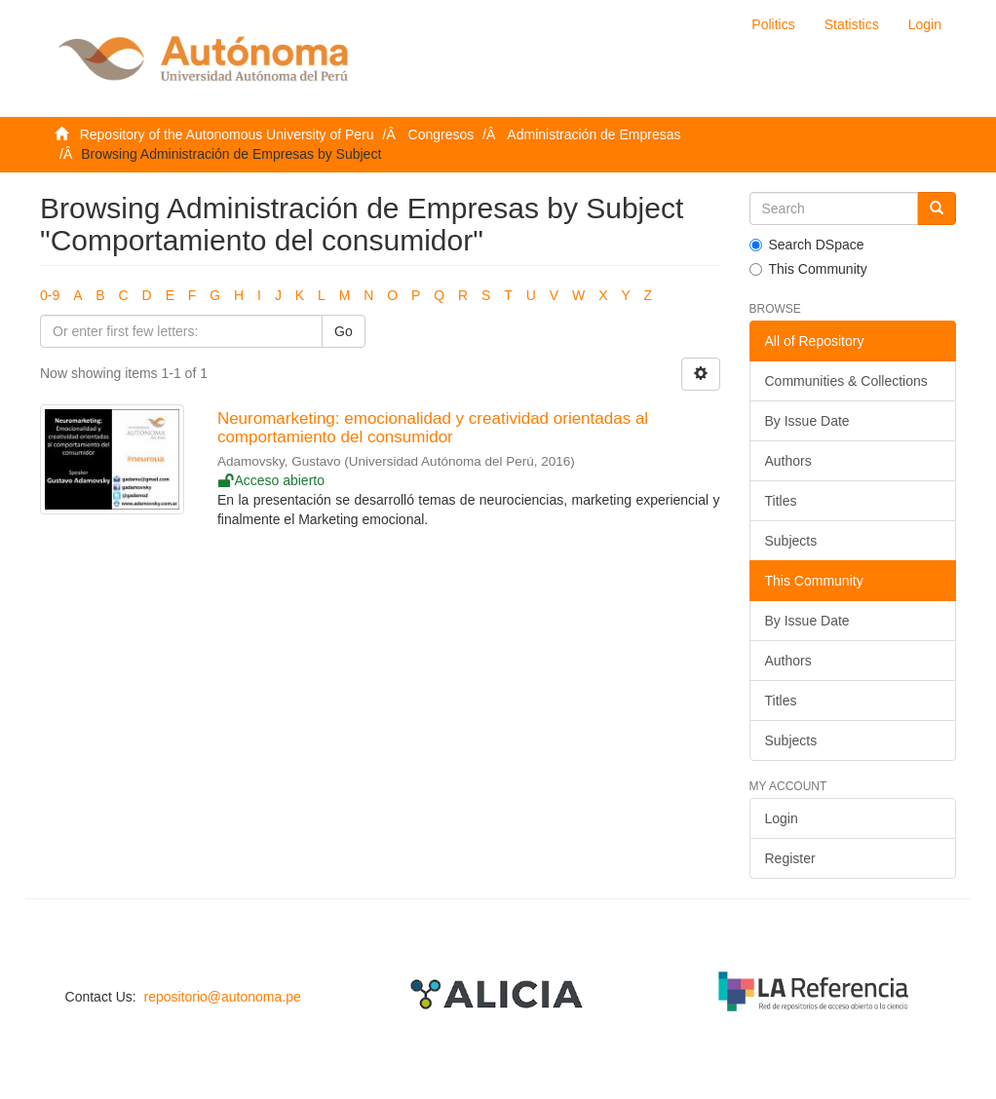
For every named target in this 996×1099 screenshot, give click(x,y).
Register (790, 858)
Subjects (791, 541)
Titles (781, 501)
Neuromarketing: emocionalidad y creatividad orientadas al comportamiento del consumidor (432, 427)
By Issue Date (807, 421)
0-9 (49, 295)
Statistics (851, 24)
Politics (772, 24)
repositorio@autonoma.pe (221, 996)
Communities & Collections (846, 381)
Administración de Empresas (593, 134)
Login (781, 818)
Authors (788, 461)
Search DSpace (806, 244)
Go (343, 331)
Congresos (441, 134)
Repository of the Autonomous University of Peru (227, 134)
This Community (808, 269)
